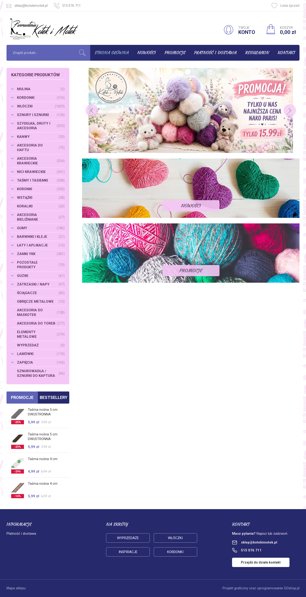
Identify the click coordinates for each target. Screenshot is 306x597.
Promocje (175, 52)
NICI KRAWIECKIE (41, 171)
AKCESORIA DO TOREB (41, 323)
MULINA (41, 89)
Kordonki (175, 552)
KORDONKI (41, 97)
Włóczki (175, 538)
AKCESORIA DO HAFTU (41, 147)
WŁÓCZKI (41, 106)
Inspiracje (128, 552)
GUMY (41, 228)
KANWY (41, 136)
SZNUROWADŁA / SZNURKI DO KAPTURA (41, 373)
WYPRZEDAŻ (41, 345)
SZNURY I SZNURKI (41, 115)
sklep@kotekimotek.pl (31, 5)
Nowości (146, 52)
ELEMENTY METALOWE (41, 334)
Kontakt (286, 52)
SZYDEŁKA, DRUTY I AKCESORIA (41, 125)
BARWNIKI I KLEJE (41, 236)
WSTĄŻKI (41, 197)
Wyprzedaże (128, 538)
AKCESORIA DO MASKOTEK (41, 312)
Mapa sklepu (16, 588)
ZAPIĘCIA (41, 362)
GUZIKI (41, 275)
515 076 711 (71, 5)
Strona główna (112, 52)
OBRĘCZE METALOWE (41, 301)
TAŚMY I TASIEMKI (41, 180)
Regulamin (257, 52)
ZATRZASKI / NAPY (41, 284)
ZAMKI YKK (41, 254)
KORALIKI (41, 206)
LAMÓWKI (41, 354)
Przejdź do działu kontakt (261, 562)
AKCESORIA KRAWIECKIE (41, 160)
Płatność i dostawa (215, 52)
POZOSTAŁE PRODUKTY (41, 264)
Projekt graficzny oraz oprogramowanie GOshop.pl (261, 588)
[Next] (290, 110)
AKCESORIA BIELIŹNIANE (41, 217)
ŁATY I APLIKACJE (41, 245)
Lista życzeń (285, 5)
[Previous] (92, 110)
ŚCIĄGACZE (41, 293)
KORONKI (41, 189)
